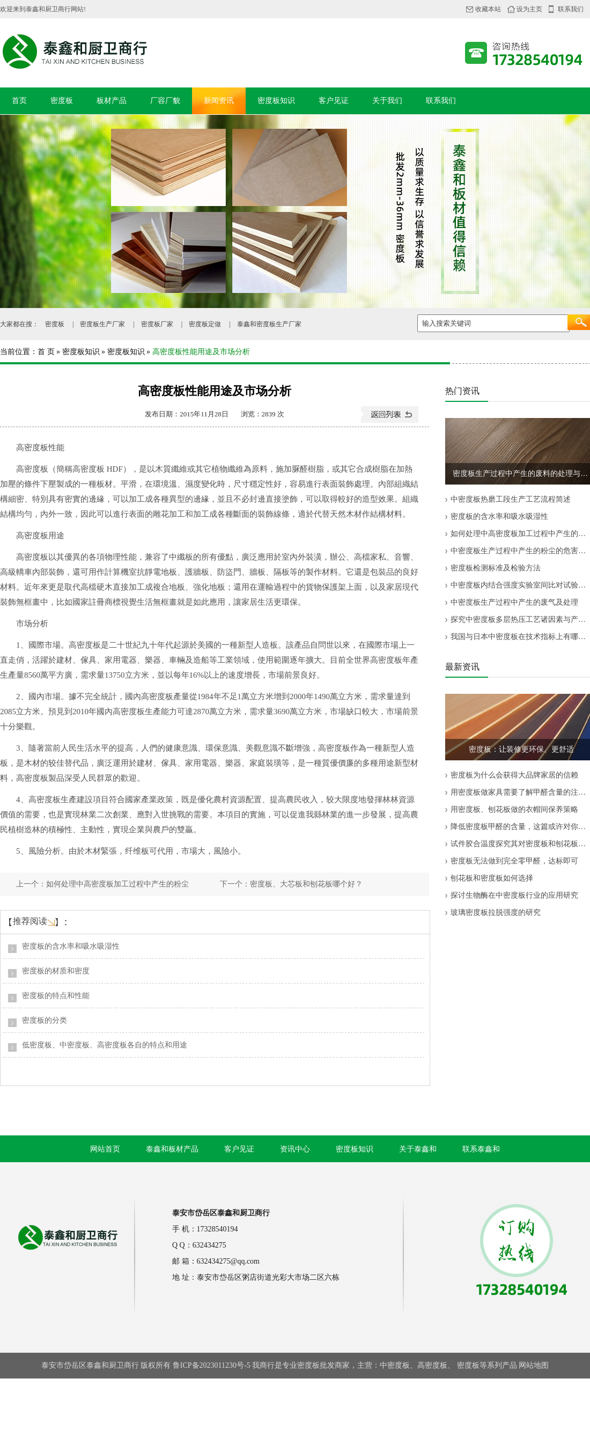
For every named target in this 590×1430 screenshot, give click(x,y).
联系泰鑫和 (481, 1149)
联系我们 (571, 9)
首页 (19, 101)
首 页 (46, 352)
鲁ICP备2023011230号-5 (211, 1365)
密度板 (61, 101)
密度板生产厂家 (102, 324)
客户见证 (334, 101)
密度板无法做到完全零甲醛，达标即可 (514, 861)
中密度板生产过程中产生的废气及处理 (514, 602)
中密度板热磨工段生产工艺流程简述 (511, 499)
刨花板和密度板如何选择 (492, 878)
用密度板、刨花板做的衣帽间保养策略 (514, 809)
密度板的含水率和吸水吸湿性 (71, 946)
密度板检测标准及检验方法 (496, 568)
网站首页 (105, 1149)
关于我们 (387, 101)
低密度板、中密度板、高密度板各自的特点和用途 (104, 1045)
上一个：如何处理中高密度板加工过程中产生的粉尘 (102, 884)
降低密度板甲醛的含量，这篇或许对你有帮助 (520, 827)
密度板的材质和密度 (56, 971)
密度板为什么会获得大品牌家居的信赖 (514, 775)
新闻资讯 (219, 101)
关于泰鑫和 (418, 1149)
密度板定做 (205, 324)
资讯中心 (295, 1149)
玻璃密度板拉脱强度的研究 (496, 912)
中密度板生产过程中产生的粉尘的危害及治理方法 (520, 551)
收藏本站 (488, 9)
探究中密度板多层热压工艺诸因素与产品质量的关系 (520, 619)
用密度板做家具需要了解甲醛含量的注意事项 (520, 792)
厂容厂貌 (165, 101)
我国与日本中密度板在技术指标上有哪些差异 (520, 637)
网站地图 (534, 1365)
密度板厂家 (157, 324)
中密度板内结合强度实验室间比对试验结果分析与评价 (520, 585)
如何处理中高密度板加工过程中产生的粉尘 (520, 534)
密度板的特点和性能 (56, 996)
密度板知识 (276, 101)
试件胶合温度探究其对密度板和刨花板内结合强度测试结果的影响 (520, 844)
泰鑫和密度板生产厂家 (269, 324)
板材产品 (112, 101)
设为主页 (529, 9)
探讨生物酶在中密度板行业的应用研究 (514, 895)
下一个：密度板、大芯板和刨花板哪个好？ (291, 884)
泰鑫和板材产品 (172, 1149)
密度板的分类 (44, 1020)
